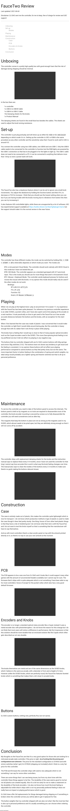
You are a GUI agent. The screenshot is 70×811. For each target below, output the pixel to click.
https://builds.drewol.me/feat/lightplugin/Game (46, 207)
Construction (10, 38)
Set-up (7, 28)
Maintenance (10, 36)
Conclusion (9, 52)
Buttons (12, 49)
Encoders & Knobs (15, 46)
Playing (8, 33)
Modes (11, 30)
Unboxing (9, 26)
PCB (10, 43)
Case (11, 40)
